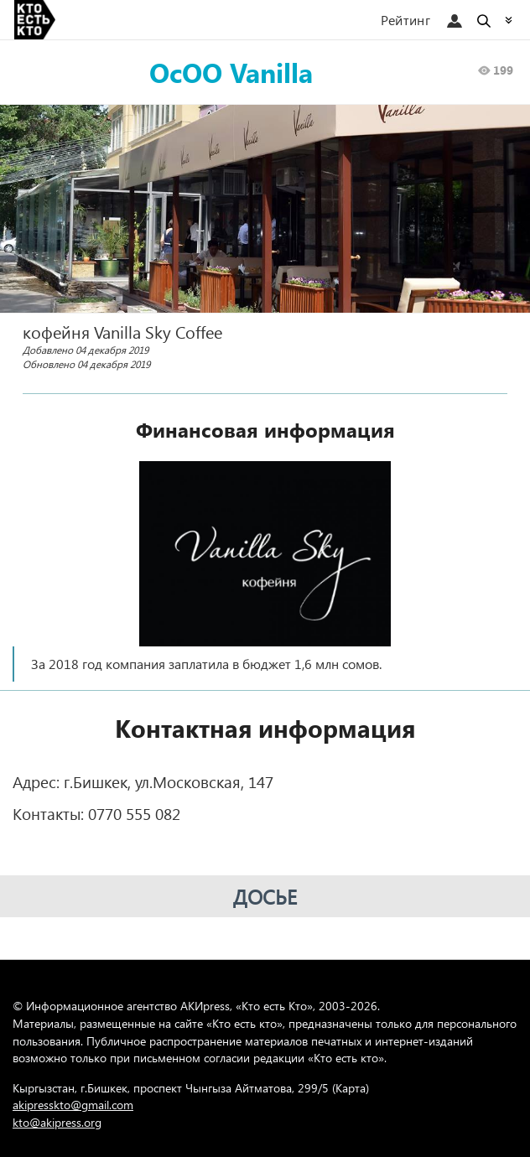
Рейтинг (405, 20)
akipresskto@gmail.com (73, 1105)
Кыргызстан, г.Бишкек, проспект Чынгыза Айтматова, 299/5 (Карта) (191, 1088)
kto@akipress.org (57, 1122)
